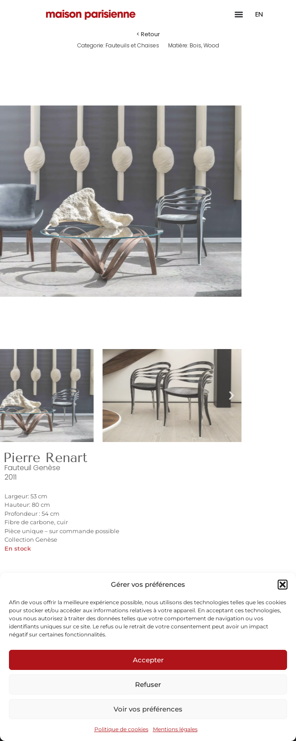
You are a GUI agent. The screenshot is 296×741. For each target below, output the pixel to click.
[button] (282, 584)
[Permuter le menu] (238, 14)
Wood (211, 45)
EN (259, 14)
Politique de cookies (121, 729)
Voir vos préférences (148, 709)
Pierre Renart (45, 458)
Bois (195, 45)
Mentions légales (175, 729)
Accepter (148, 660)
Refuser (148, 684)
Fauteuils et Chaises (132, 45)
